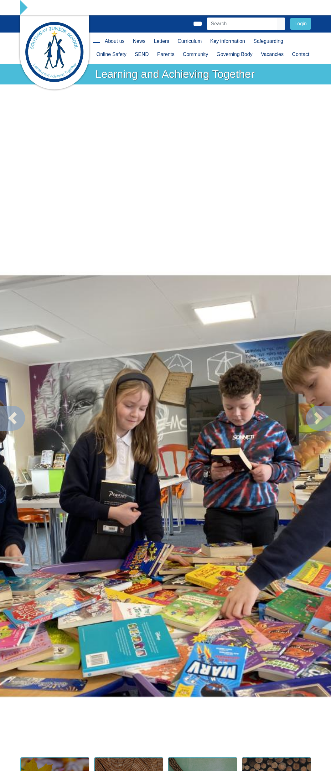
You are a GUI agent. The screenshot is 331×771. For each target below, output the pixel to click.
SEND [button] (142, 54)
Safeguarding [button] (268, 41)
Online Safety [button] (111, 54)
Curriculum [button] (190, 41)
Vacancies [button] (272, 54)
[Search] (242, 24)
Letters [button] (161, 41)
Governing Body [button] (235, 54)
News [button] (139, 41)
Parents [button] (165, 54)
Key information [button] (227, 41)
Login (300, 23)
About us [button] (115, 41)
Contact (300, 54)
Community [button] (195, 54)
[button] (12, 418)
